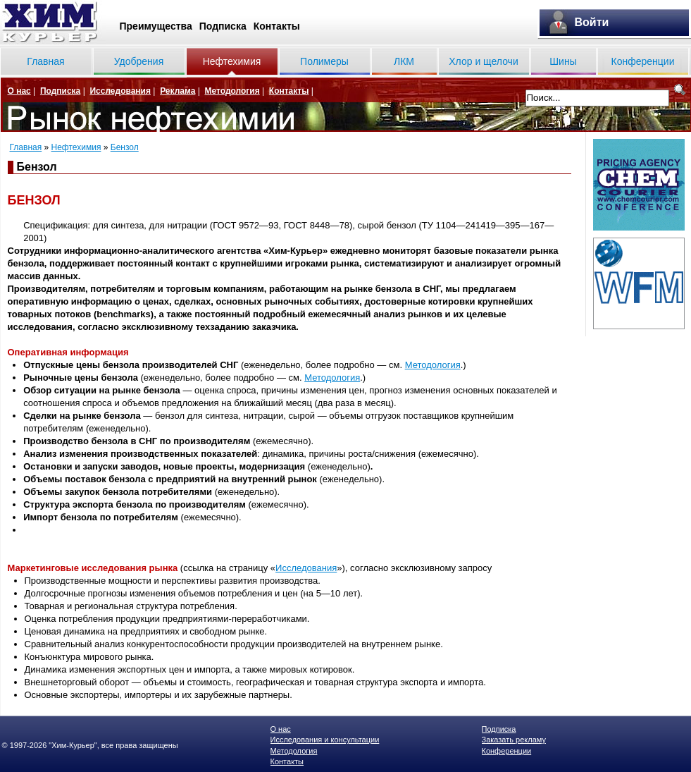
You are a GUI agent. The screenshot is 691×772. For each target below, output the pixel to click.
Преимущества (156, 26)
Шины (562, 61)
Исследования (120, 91)
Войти (592, 22)
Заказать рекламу (514, 739)
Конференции (643, 61)
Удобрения (138, 61)
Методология (231, 91)
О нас (19, 91)
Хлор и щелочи (483, 61)
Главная (45, 61)
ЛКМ (404, 61)
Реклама (177, 91)
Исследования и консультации (325, 739)
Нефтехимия (232, 61)
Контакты (277, 26)
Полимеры (324, 61)
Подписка (223, 26)
